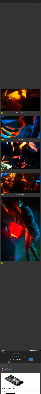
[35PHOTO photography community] (5, 1)
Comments (4, 365)
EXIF (10, 365)
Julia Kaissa (6, 368)
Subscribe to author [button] (30, 359)
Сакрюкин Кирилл (15, 353)
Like (1, 139)
